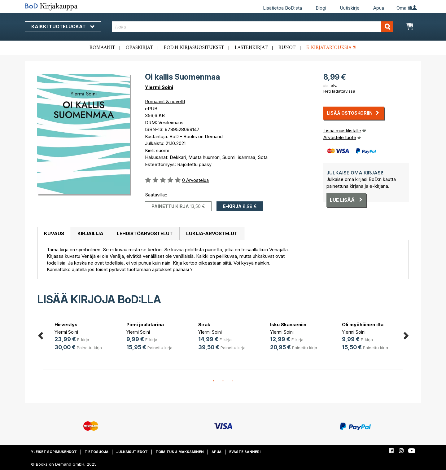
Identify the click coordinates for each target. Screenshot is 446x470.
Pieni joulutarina (145, 324)
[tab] (54, 233)
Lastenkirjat (251, 47)
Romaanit (102, 47)
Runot (286, 47)
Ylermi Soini (159, 87)
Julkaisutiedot (132, 452)
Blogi (321, 8)
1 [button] (214, 381)
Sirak (204, 324)
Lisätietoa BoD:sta (282, 8)
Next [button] (406, 335)
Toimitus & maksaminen (179, 452)
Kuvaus (54, 233)
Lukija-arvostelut (212, 233)
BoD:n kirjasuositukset (194, 47)
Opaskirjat (139, 47)
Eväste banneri (244, 452)
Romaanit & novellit (165, 101)
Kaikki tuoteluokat (62, 26)
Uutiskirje (350, 8)
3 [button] (232, 381)
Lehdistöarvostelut (145, 233)
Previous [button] (40, 335)
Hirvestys (66, 324)
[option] (79, 337)
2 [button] (223, 381)
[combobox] (253, 26)
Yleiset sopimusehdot (54, 452)
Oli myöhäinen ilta (362, 324)
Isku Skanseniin (288, 324)
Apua (378, 8)
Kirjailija (90, 233)
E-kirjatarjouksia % (331, 47)
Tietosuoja (96, 452)
